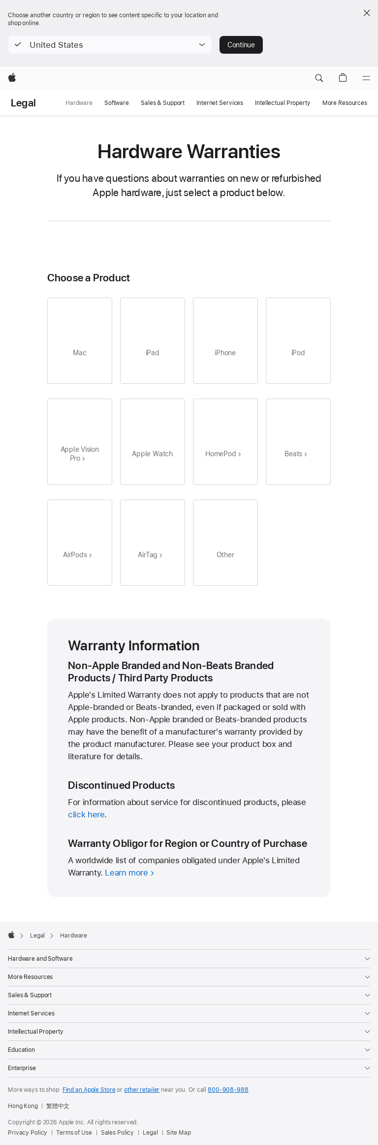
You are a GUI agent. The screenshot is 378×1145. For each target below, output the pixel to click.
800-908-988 (228, 1089)
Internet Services (219, 103)
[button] (110, 44)
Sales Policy (117, 1132)
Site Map (178, 1132)
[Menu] (366, 78)
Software (116, 103)
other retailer (141, 1089)
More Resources (344, 103)
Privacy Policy (27, 1132)
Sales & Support (163, 103)
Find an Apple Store (89, 1089)
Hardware (79, 103)
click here (86, 814)
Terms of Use (74, 1132)
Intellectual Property (282, 103)
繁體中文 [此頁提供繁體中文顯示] (58, 1106)
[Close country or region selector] (366, 12)
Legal (23, 103)
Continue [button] (241, 45)
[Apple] (12, 78)
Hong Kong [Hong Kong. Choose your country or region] (23, 1106)
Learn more (126, 872)
